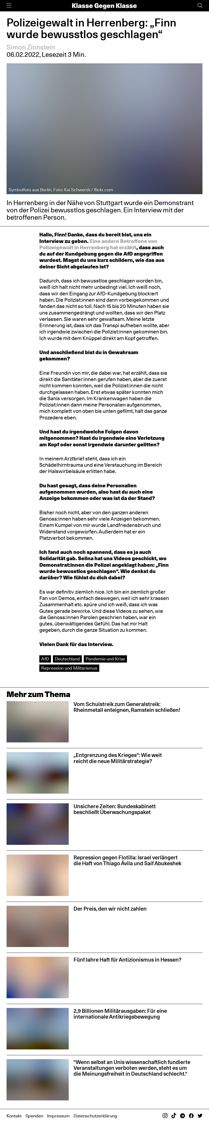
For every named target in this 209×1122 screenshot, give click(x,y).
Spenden (34, 1115)
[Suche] (200, 5)
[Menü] (9, 5)
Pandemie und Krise (105, 658)
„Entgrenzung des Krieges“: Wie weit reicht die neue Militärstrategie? (118, 758)
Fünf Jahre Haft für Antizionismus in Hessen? (128, 959)
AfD (45, 658)
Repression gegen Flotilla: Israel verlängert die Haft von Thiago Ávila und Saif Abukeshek (127, 860)
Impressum (58, 1115)
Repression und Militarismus (69, 668)
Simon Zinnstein (31, 47)
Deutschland (67, 658)
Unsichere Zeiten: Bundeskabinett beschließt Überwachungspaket (115, 809)
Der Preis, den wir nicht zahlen (110, 909)
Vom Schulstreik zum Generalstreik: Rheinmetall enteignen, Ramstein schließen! (127, 707)
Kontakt (14, 1115)
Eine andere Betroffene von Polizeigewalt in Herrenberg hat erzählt (98, 244)
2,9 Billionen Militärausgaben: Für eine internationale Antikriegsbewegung (120, 1014)
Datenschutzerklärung (95, 1115)
